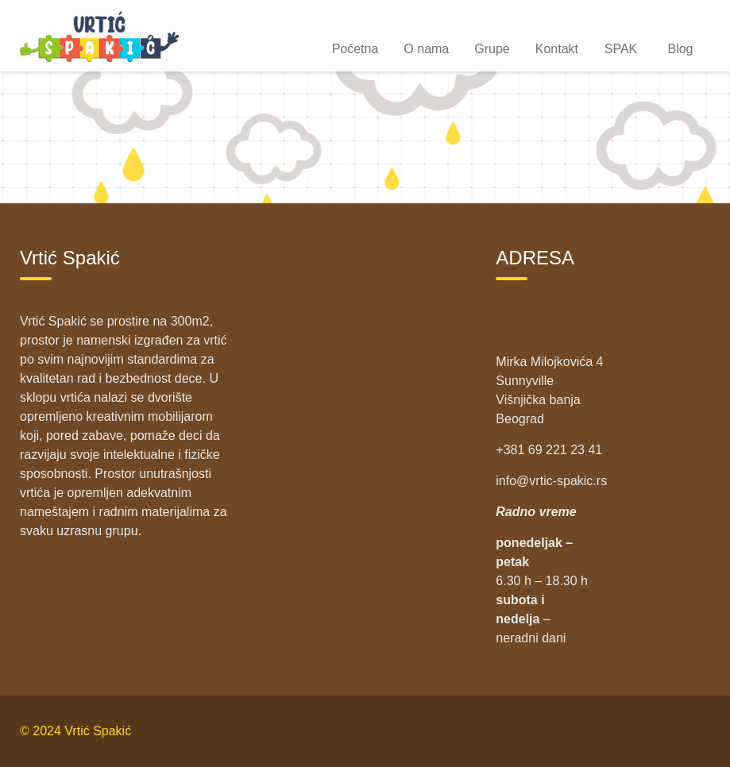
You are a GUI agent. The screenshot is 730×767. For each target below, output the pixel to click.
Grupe (491, 49)
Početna (355, 49)
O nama (426, 49)
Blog (680, 49)
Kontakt (556, 49)
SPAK (621, 49)
